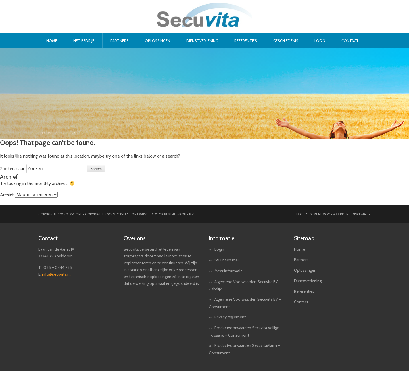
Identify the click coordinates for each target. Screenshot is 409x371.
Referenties (245, 40)
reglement (237, 317)
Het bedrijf (83, 40)
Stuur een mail (226, 260)
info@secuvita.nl (56, 274)
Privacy (220, 317)
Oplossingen (157, 40)
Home (51, 40)
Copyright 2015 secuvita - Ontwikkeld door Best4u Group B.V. (140, 214)
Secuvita (49, 133)
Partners (119, 40)
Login (319, 40)
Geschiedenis (285, 40)
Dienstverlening (202, 40)
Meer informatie (228, 270)
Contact (350, 40)
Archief (7, 194)
